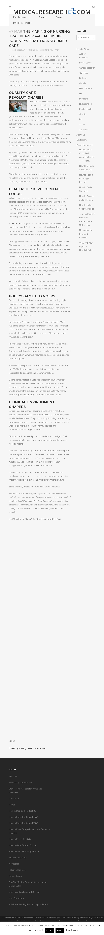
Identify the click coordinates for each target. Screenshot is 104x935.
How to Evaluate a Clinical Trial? (23, 817)
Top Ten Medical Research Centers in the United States (28, 884)
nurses (43, 748)
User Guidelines (16, 898)
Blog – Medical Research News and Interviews (25, 791)
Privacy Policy (15, 876)
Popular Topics (21, 17)
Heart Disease (85, 88)
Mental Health (85, 109)
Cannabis (83, 73)
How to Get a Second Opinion (23, 845)
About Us (43, 17)
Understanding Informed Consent (86, 234)
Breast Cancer (85, 63)
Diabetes (83, 78)
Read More (72, 930)
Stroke (82, 124)
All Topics (84, 130)
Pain (81, 119)
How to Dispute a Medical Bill (22, 811)
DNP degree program (21, 223)
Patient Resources (23, 23)
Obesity (82, 114)
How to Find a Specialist (20, 839)
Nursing (31, 50)
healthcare (33, 748)
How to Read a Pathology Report (86, 178)
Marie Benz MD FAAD (49, 50)
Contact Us (61, 17)
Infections (83, 99)
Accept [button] (49, 930)
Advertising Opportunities (21, 782)
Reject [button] (60, 930)
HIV (81, 93)
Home (12, 805)
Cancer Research (87, 68)
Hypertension (85, 104)
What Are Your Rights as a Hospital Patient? (87, 246)
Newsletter (14, 864)
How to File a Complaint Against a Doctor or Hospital (29, 831)
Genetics (83, 83)
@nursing (22, 748)
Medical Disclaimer (18, 858)
